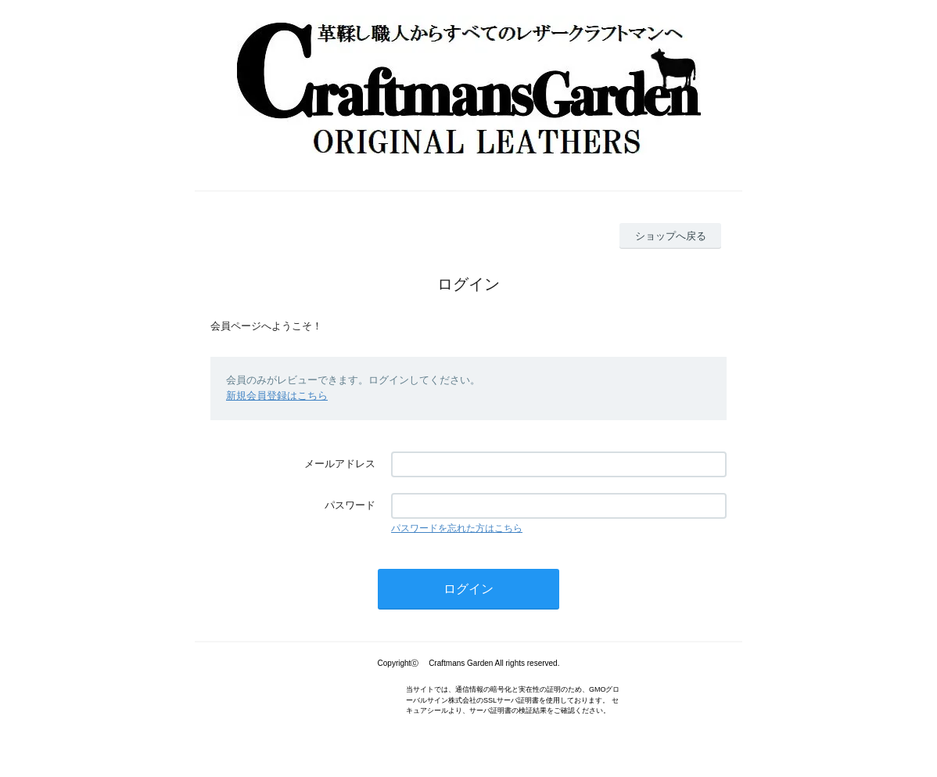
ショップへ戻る (670, 236)
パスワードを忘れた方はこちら (456, 528)
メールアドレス (339, 463)
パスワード (350, 505)
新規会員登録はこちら (277, 395)
